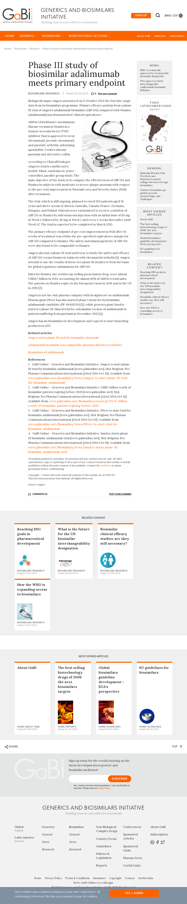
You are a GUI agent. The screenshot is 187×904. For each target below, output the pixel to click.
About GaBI (143, 36)
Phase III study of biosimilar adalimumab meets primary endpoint (78, 49)
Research (35, 49)
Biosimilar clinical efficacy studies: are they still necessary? (154, 300)
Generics (28, 36)
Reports (101, 866)
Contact (130, 878)
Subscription (177, 36)
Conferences (132, 827)
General (47, 835)
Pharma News (132, 858)
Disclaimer (99, 878)
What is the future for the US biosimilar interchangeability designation (152, 288)
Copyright (115, 878)
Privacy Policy (104, 789)
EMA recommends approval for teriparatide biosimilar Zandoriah (154, 73)
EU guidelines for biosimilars (150, 251)
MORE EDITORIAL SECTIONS (89, 36)
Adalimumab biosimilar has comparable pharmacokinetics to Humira (75, 345)
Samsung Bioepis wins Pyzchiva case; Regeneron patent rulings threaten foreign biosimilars (154, 179)
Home (9, 36)
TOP (177, 746)
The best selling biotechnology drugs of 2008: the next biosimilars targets (153, 229)
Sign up (141, 15)
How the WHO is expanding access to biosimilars (151, 311)
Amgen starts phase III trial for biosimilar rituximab (63, 338)
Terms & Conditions (77, 878)
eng (167, 15)
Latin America (26, 839)
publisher (105, 465)
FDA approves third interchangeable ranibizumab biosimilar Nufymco (153, 86)
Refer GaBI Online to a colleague (93, 883)
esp (175, 15)
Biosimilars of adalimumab (46, 352)
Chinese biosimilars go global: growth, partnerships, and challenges (153, 195)
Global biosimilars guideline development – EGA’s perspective (154, 241)
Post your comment (107, 94)
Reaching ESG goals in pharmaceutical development (152, 275)
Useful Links (132, 866)
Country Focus (106, 839)
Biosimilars (52, 36)
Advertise (159, 36)
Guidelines (103, 846)
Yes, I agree (134, 893)
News (45, 842)
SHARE (11, 747)
